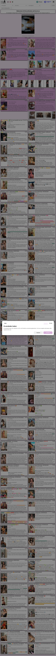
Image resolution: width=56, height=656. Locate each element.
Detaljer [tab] (50, 323)
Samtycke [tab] (46, 323)
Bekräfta (48, 332)
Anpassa (38, 332)
